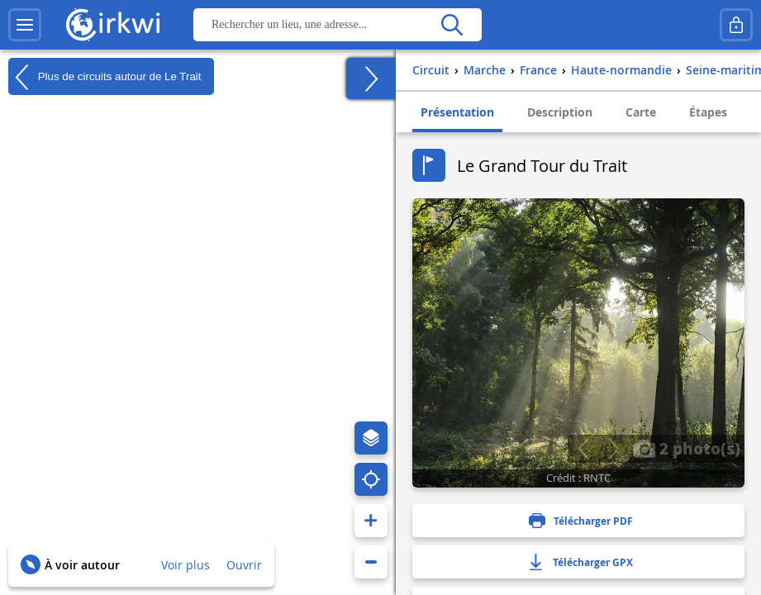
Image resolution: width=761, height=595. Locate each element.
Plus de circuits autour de (105, 77)
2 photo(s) (686, 447)
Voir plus (185, 565)
